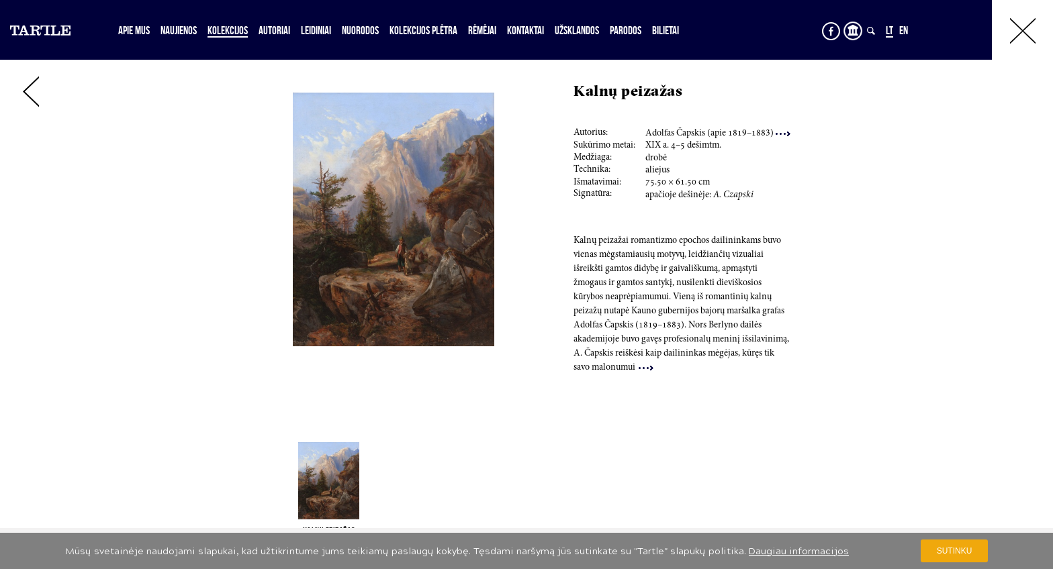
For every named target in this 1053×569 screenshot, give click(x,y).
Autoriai (274, 30)
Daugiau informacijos (799, 551)
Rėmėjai (482, 30)
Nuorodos (360, 30)
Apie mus (134, 30)
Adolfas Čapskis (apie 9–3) (717, 133)
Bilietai (665, 30)
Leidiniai (316, 30)
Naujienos (179, 30)
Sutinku (954, 551)
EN (903, 30)
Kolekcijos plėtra (423, 30)
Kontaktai (525, 30)
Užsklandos (577, 30)
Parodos (625, 30)
